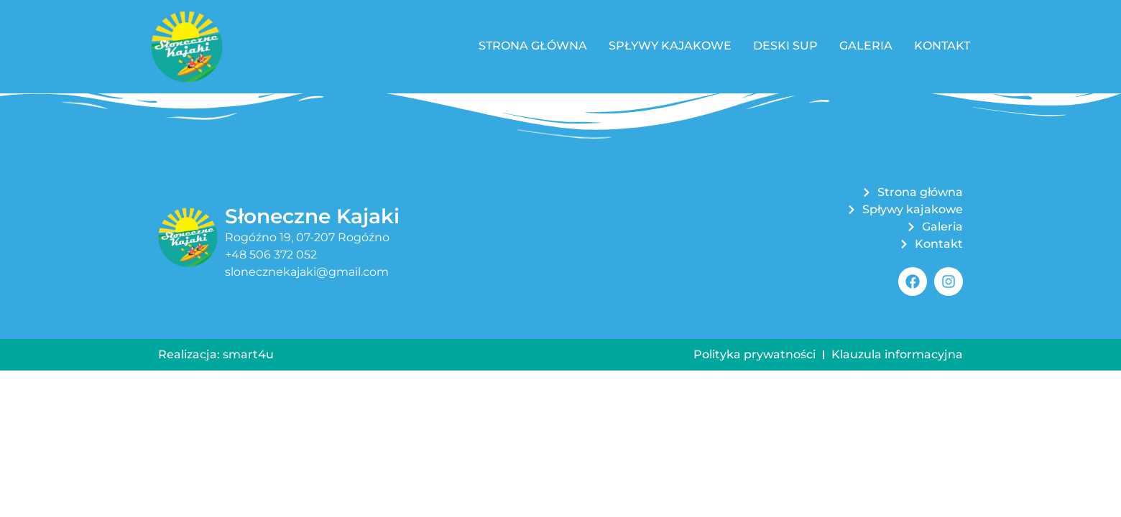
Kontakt (942, 45)
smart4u (248, 354)
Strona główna (533, 45)
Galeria (865, 45)
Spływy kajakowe (670, 45)
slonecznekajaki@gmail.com (307, 272)
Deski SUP (785, 45)
